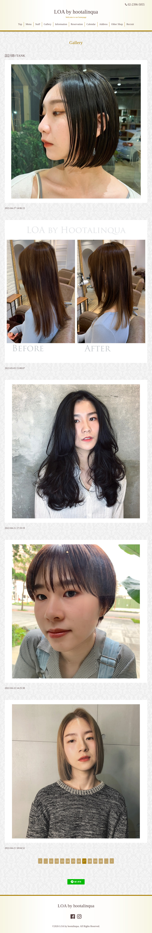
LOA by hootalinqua (76, 12)
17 (84, 861)
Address (103, 24)
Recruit (130, 24)
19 (95, 861)
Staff (37, 24)
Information (61, 24)
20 (100, 861)
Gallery (47, 24)
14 (67, 861)
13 (62, 861)
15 (73, 861)
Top (20, 24)
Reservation (77, 24)
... (46, 861)
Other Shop (117, 24)
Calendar (91, 24)
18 (89, 861)
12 (57, 861)
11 (51, 861)
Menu (29, 24)
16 (78, 861)
